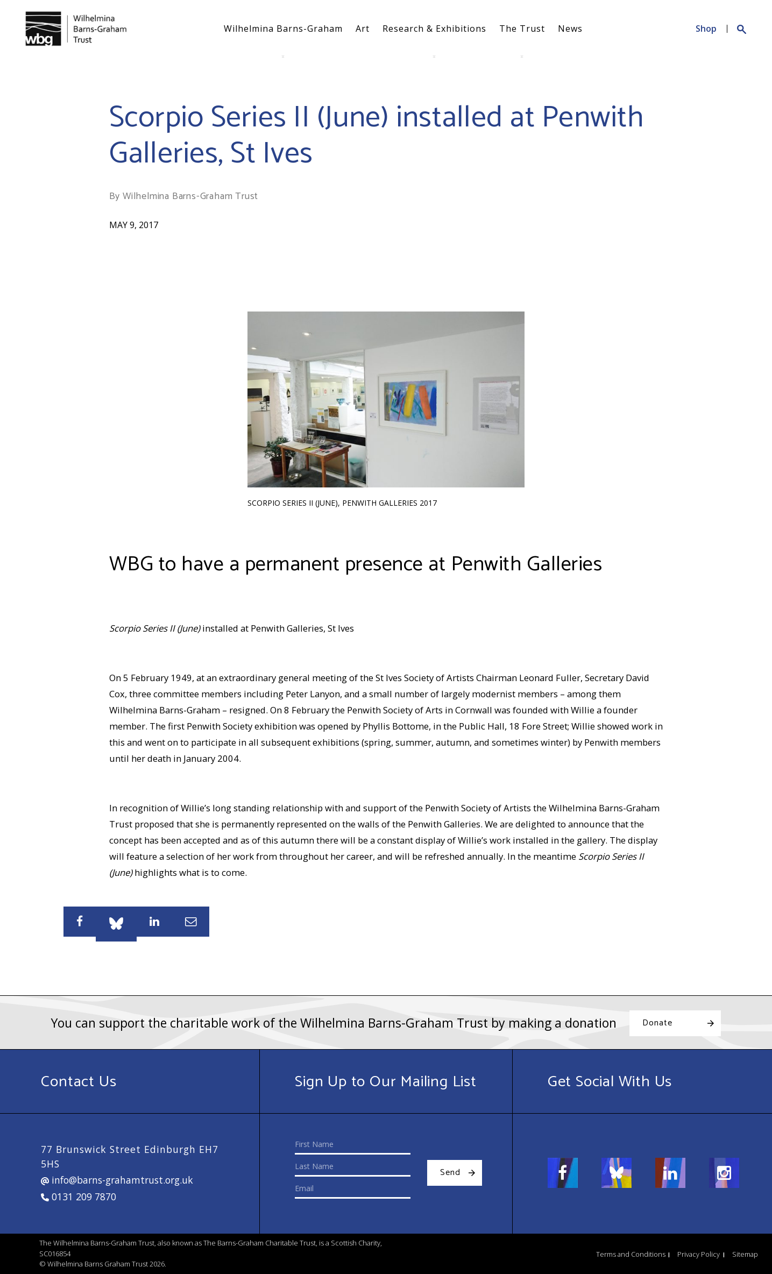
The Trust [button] (522, 28)
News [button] (570, 28)
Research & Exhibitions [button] (434, 28)
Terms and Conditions (630, 1254)
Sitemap (745, 1254)
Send (450, 1172)
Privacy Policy (698, 1254)
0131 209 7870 (78, 1196)
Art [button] (363, 28)
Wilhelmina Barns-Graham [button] (283, 28)
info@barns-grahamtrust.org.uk (117, 1179)
